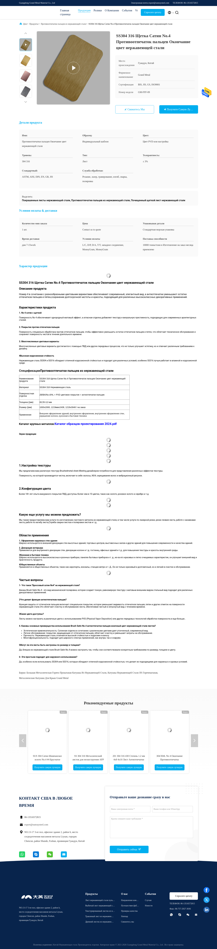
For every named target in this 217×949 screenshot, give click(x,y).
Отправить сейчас (129, 849)
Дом (25, 24)
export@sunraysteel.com (36, 824)
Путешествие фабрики (130, 906)
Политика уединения (42, 945)
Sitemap (124, 916)
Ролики (98, 10)
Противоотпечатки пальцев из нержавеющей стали (63, 24)
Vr (136, 10)
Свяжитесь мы (136, 109)
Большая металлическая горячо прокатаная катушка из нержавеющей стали (66, 672)
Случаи (148, 900)
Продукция (84, 10)
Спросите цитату (152, 12)
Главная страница (65, 12)
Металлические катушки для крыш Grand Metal (44, 678)
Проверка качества (129, 911)
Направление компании (130, 900)
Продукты (33, 24)
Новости (149, 906)
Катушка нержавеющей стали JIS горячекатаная (132, 672)
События (127, 10)
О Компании (112, 10)
